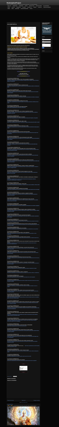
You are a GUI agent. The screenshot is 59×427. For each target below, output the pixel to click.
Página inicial (23, 400)
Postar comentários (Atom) (24, 402)
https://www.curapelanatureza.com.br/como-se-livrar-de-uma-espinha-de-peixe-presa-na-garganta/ (21, 360)
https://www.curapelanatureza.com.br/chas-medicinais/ (16, 107)
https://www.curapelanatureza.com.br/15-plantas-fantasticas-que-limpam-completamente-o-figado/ (22, 268)
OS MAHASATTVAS (10, 404)
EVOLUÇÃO (13, 7)
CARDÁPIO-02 (40, 7)
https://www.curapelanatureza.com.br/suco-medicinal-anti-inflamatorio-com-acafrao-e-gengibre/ (23, 205)
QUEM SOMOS (17, 8)
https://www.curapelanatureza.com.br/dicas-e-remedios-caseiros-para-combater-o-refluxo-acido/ (23, 184)
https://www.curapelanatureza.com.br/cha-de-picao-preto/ (16, 325)
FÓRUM (13, 8)
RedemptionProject (14, 3)
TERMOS (9, 8)
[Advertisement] (29, 15)
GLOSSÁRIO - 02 (29, 7)
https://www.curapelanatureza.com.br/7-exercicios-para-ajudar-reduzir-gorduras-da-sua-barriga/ (23, 189)
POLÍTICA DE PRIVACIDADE (24, 8)
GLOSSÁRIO (24, 7)
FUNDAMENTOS (18, 7)
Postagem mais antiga (37, 400)
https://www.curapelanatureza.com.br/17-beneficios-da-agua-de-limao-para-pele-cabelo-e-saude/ (23, 122)
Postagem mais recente (10, 400)
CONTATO (31, 8)
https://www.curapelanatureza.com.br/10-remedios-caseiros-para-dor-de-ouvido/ (19, 356)
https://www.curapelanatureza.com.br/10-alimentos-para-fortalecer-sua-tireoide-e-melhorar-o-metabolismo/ (23, 272)
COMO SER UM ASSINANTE (47, 7)
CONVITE (9, 7)
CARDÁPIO (34, 7)
